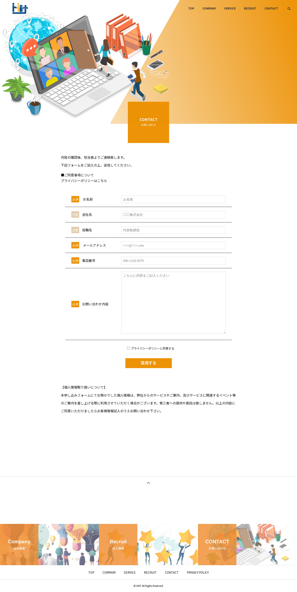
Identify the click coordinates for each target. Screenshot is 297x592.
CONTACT (271, 8)
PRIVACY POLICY (198, 572)
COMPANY (209, 8)
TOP (191, 8)
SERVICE (230, 8)
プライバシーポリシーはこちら (84, 184)
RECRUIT (250, 8)
